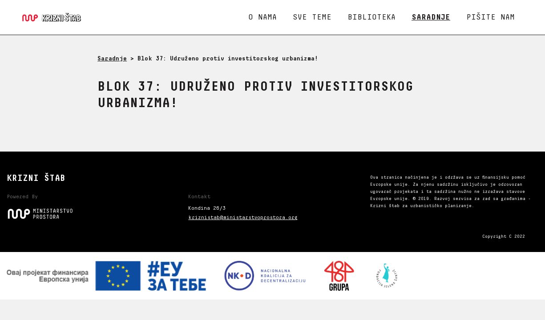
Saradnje (431, 17)
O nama (262, 17)
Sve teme (312, 17)
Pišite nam (490, 17)
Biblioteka (371, 17)
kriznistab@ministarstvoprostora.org (243, 217)
